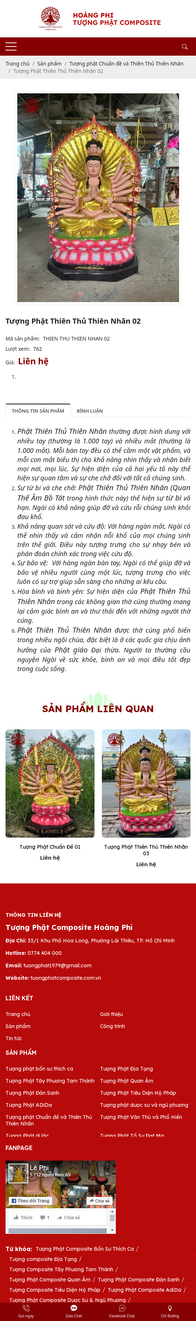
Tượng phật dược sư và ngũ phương (144, 1105)
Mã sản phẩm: (23, 338)
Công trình (112, 1026)
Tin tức (14, 1038)
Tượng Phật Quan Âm (126, 1081)
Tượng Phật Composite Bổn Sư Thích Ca (85, 1249)
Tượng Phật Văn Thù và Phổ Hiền (141, 1117)
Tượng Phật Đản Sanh (32, 1093)
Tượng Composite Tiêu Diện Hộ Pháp (54, 1290)
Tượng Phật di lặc (27, 1135)
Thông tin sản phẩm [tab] (38, 411)
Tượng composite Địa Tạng (43, 1259)
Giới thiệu (111, 1014)
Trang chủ (18, 1014)
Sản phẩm (18, 1026)
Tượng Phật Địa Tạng (126, 1068)
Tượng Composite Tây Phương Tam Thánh (61, 1269)
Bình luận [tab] (90, 411)
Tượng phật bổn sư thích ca (39, 1068)
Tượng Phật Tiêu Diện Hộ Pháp (138, 1093)
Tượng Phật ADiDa (29, 1105)
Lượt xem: (18, 348)
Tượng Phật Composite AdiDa (144, 1290)
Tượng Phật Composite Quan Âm (49, 1279)
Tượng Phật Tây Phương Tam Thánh (50, 1081)
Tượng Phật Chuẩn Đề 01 (50, 847)
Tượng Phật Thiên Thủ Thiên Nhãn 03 (146, 850)
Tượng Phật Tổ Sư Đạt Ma (132, 1135)
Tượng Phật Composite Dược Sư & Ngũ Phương (67, 1300)
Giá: (10, 362)
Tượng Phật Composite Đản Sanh (138, 1279)
